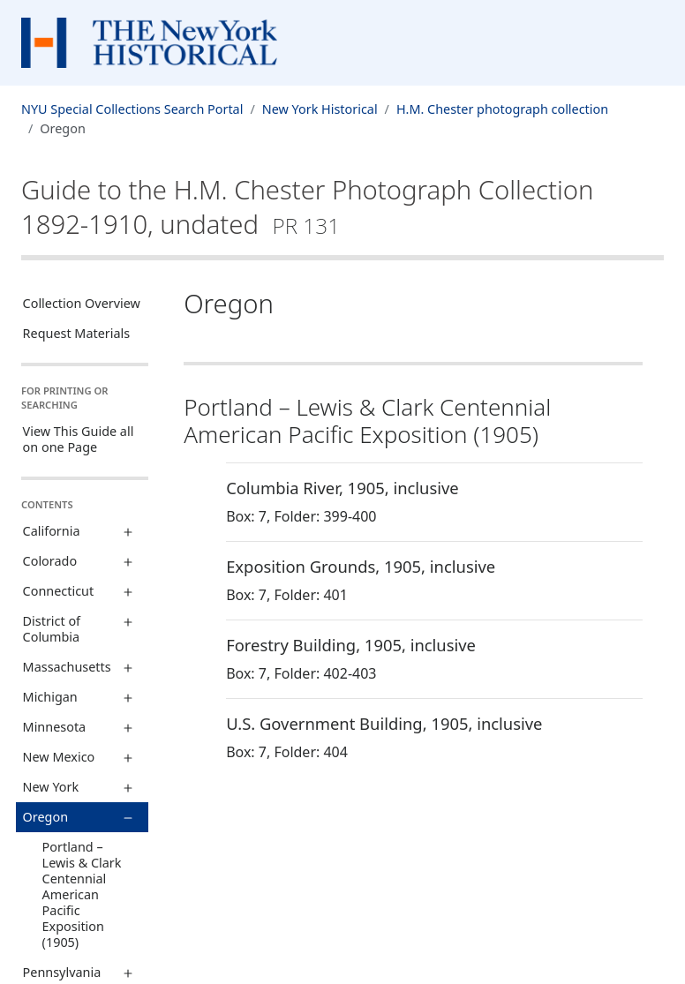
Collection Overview (81, 303)
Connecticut (58, 590)
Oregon (45, 816)
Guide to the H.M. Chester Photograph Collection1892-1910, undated (307, 206)
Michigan (50, 696)
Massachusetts (67, 666)
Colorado (50, 560)
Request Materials (77, 333)
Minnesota (55, 726)
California (51, 530)
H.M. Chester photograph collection (502, 109)
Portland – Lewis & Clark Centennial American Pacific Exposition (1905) (82, 894)
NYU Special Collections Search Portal (132, 109)
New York (51, 786)
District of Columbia (51, 628)
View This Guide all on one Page (78, 439)
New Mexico (59, 756)
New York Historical (320, 109)
